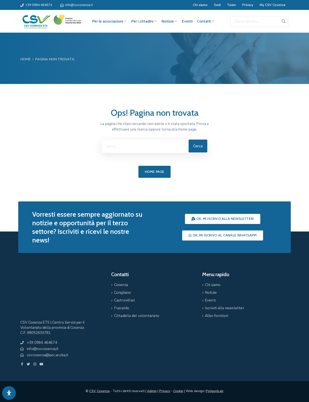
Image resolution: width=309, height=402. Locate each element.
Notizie (170, 21)
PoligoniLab (214, 391)
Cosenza (121, 284)
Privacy (247, 5)
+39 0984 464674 (38, 5)
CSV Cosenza (99, 391)
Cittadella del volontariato (136, 315)
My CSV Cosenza (272, 5)
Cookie (178, 391)
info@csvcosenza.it (79, 5)
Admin (152, 391)
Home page (154, 172)
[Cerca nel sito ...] (254, 21)
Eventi (187, 21)
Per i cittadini (144, 21)
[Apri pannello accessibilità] (9, 393)
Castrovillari (124, 300)
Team (231, 5)
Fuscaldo (121, 308)
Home (25, 59)
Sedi (217, 5)
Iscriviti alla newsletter (224, 308)
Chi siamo (200, 5)
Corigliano (122, 292)
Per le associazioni (109, 21)
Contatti (206, 21)
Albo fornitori (216, 315)
